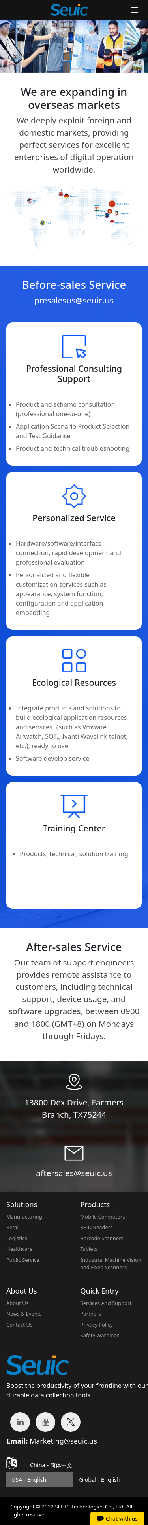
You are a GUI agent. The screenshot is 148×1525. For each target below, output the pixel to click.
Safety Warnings (100, 1335)
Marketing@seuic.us (63, 1441)
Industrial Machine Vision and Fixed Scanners (111, 1263)
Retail (13, 1227)
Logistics (16, 1238)
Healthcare (19, 1248)
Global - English (99, 1479)
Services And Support (106, 1303)
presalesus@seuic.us (74, 300)
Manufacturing (24, 1216)
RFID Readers (97, 1227)
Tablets (89, 1248)
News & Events (24, 1313)
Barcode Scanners (102, 1238)
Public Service (22, 1259)
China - (51, 1465)
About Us (17, 1303)
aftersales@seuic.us (74, 1172)
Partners (91, 1313)
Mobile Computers (103, 1216)
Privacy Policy (97, 1324)
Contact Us (19, 1324)
